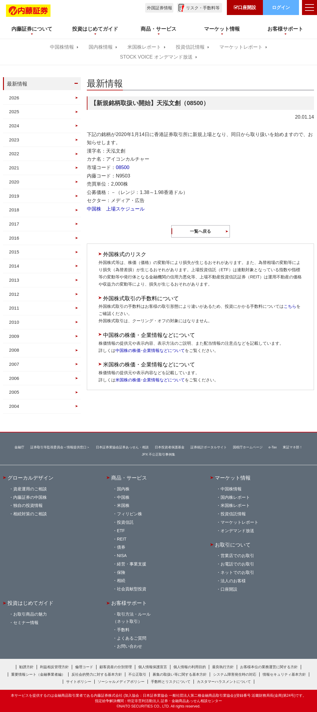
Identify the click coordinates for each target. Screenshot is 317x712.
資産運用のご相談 (30, 488)
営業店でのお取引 (237, 555)
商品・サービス (129, 478)
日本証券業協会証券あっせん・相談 (122, 447)
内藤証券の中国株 (30, 497)
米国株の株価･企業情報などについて (150, 379)
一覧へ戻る (200, 231)
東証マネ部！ (293, 447)
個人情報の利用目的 (189, 667)
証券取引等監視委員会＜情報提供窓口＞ (60, 447)
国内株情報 (101, 47)
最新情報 (17, 84)
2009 (14, 336)
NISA (122, 555)
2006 (14, 378)
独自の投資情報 (28, 505)
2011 (14, 308)
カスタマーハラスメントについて (224, 682)
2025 (14, 111)
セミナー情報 (25, 622)
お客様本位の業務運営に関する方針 (269, 667)
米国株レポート (144, 47)
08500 (122, 167)
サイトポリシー (78, 682)
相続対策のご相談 (30, 513)
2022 (14, 153)
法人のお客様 (233, 580)
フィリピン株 (129, 513)
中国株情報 (62, 47)
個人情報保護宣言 (152, 667)
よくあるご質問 (131, 638)
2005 (14, 392)
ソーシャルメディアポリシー (121, 682)
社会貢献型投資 (131, 588)
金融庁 (19, 447)
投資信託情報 (190, 47)
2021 (14, 167)
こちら (290, 306)
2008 (14, 350)
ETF (121, 530)
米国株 (123, 505)
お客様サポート (129, 603)
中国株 (123, 497)
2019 (14, 195)
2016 (14, 238)
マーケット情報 (233, 478)
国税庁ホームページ (248, 447)
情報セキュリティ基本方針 (284, 674)
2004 (14, 406)
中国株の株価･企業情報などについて (150, 350)
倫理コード (84, 667)
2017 (14, 223)
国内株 (123, 488)
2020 (14, 181)
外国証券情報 (159, 7)
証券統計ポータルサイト (209, 447)
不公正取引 (137, 674)
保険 (121, 572)
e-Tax (273, 447)
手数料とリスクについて (171, 682)
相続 (121, 580)
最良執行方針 (223, 667)
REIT (121, 539)
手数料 (123, 629)
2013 (14, 280)
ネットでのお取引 (237, 572)
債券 (121, 547)
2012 (14, 294)
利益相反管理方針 (54, 667)
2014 (14, 265)
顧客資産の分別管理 (115, 667)
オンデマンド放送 (237, 530)
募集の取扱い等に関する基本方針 (180, 674)
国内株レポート (235, 497)
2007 (14, 364)
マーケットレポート (241, 47)
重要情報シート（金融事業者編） (38, 674)
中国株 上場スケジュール (116, 208)
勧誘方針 (26, 667)
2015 (14, 251)
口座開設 (229, 589)
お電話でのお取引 (237, 564)
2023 (14, 139)
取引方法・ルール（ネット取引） (132, 618)
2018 (14, 209)
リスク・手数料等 (203, 7)
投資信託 (125, 522)
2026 (14, 97)
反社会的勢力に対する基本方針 (97, 674)
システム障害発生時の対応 (234, 674)
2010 (14, 322)
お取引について (233, 545)
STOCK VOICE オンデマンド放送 (156, 56)
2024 (14, 125)
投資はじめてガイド (30, 603)
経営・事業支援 (131, 564)
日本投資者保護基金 (169, 447)
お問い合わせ (129, 646)
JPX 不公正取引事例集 (158, 454)
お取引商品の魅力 (30, 614)
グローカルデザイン (30, 478)
